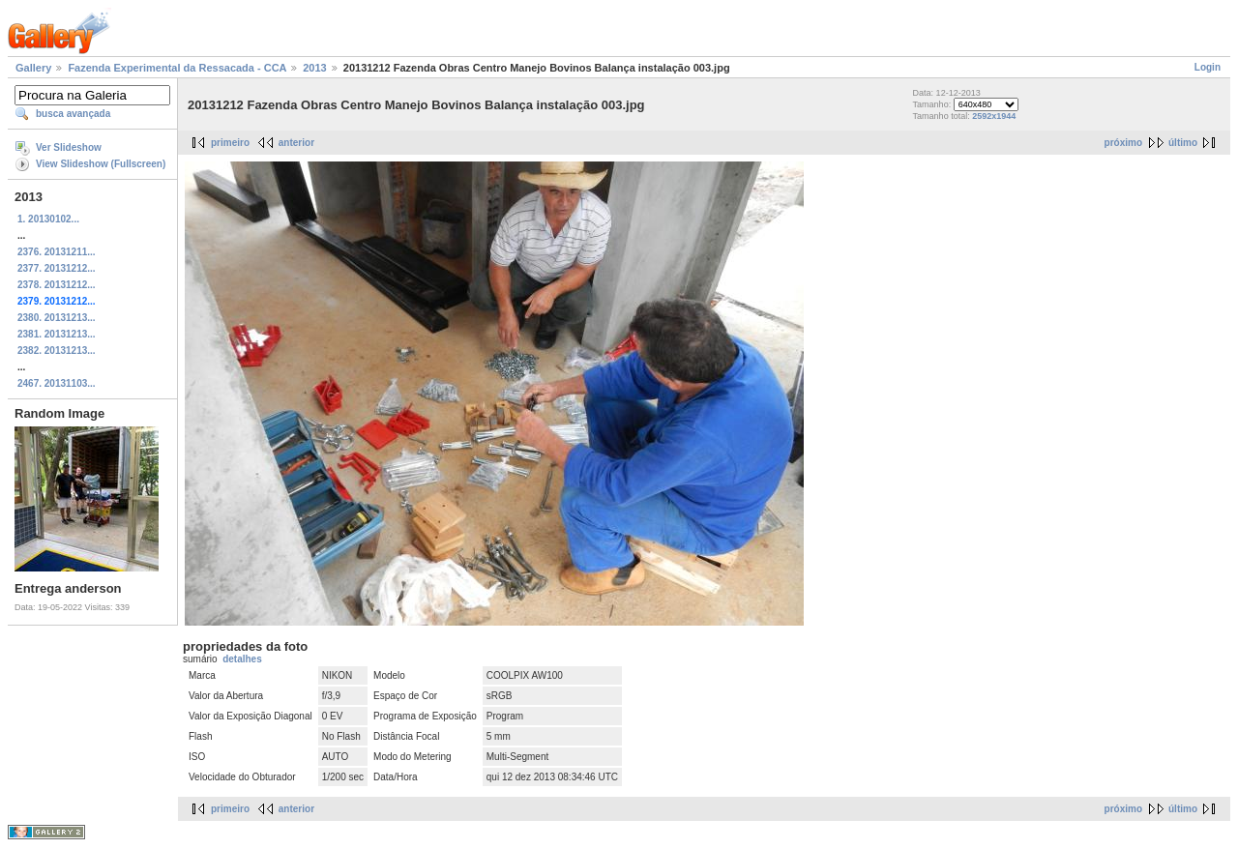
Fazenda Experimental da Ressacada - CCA (177, 67)
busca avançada (73, 113)
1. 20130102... (48, 219)
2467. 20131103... (56, 383)
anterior (296, 142)
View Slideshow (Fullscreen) (100, 164)
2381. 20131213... (56, 334)
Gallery (33, 67)
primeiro (230, 142)
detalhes (242, 659)
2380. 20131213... (56, 317)
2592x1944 (994, 116)
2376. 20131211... (56, 252)
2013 (314, 67)
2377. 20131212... (56, 268)
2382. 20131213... (56, 350)
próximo (1123, 142)
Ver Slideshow (69, 147)
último (1182, 142)
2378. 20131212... (56, 284)
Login (1207, 67)
